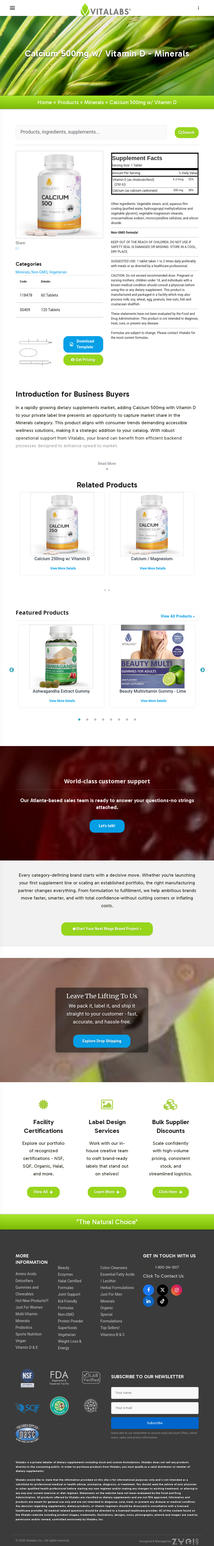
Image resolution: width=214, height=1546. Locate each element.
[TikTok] (162, 1301)
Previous (11, 670)
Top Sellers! (110, 1328)
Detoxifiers (24, 1281)
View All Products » (177, 616)
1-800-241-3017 (167, 1268)
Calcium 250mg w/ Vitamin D (62, 558)
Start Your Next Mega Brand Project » (107, 929)
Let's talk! (107, 831)
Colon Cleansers (113, 1268)
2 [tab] (87, 719)
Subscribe (155, 1424)
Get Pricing (83, 359)
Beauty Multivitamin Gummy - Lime (153, 691)
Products (68, 102)
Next (202, 670)
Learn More (107, 1192)
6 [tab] (119, 719)
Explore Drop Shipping (101, 1041)
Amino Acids (26, 1275)
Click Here (170, 1192)
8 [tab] (135, 719)
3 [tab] (95, 719)
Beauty (63, 1268)
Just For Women (29, 1308)
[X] (162, 1290)
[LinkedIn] (148, 1301)
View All (43, 1192)
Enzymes (65, 1275)
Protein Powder (70, 1322)
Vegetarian (58, 272)
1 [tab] (79, 719)
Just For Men (111, 1295)
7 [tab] (127, 719)
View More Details (63, 568)
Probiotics (24, 1328)
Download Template (82, 344)
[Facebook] (148, 1290)
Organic (106, 1309)
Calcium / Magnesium (152, 558)
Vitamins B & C (112, 1335)
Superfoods (67, 1328)
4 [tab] (103, 719)
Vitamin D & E (27, 1348)
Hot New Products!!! (32, 1301)
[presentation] (105, 590)
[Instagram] (176, 1290)
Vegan (21, 1341)
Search (186, 132)
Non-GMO (39, 272)
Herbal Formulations (117, 1288)
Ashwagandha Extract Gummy (61, 691)
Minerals (94, 102)
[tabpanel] (61, 670)
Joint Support (69, 1295)
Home (44, 102)
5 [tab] (111, 719)
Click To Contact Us (163, 1277)
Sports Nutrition (29, 1335)
